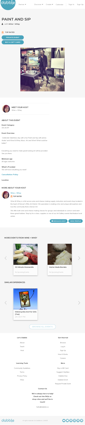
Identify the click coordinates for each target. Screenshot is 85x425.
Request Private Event (63, 384)
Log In (63, 347)
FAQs (22, 380)
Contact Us (42, 389)
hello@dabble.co (42, 407)
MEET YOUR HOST (20, 107)
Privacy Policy (22, 376)
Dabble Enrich (63, 380)
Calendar (59, 5)
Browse (63, 343)
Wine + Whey (14, 24)
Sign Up (80, 4)
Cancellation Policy (10, 174)
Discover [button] (38, 4)
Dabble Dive (63, 376)
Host (22, 350)
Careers (63, 358)
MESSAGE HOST (59, 221)
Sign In (72, 4)
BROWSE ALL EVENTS (42, 327)
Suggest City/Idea (63, 372)
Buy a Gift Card (12, 42)
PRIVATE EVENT (12, 37)
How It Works (63, 354)
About (22, 343)
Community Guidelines (22, 368)
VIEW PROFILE (75, 221)
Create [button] (49, 4)
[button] (22, 4)
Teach (22, 347)
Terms (22, 372)
